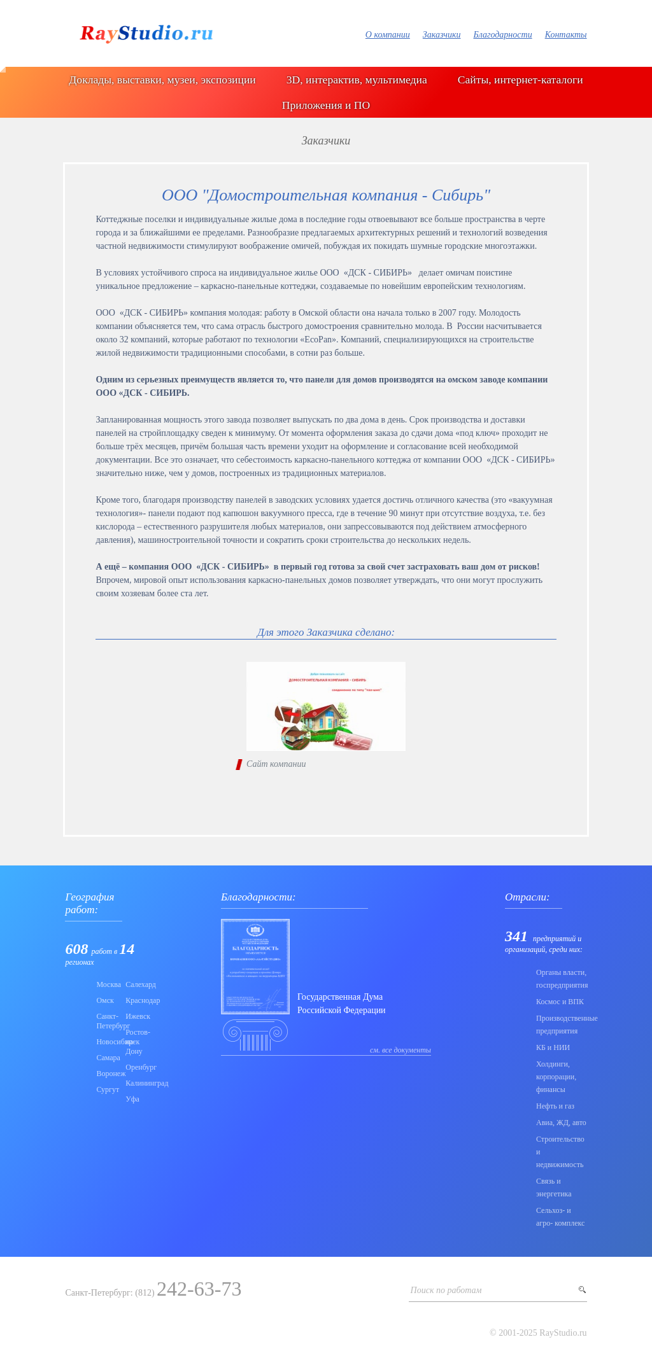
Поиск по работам (446, 1290)
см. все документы (400, 1050)
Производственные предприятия (561, 1024)
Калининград (136, 1083)
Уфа (132, 1099)
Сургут (107, 1089)
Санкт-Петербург (107, 1021)
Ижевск (136, 1016)
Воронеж (107, 1073)
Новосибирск (107, 1041)
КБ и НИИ (553, 1047)
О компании (387, 34)
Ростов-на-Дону (136, 1042)
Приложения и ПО (326, 105)
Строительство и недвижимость (560, 1152)
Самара (107, 1057)
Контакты (566, 34)
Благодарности (502, 34)
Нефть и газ (555, 1106)
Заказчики (442, 34)
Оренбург (136, 1067)
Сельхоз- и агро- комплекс (560, 1217)
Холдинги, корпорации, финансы (556, 1077)
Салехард (136, 984)
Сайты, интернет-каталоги (520, 79)
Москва (107, 984)
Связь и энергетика (554, 1187)
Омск (104, 1000)
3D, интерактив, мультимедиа (357, 79)
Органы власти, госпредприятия (561, 979)
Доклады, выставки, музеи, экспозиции (162, 79)
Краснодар (136, 1000)
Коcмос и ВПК (560, 1001)
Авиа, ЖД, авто (561, 1122)
